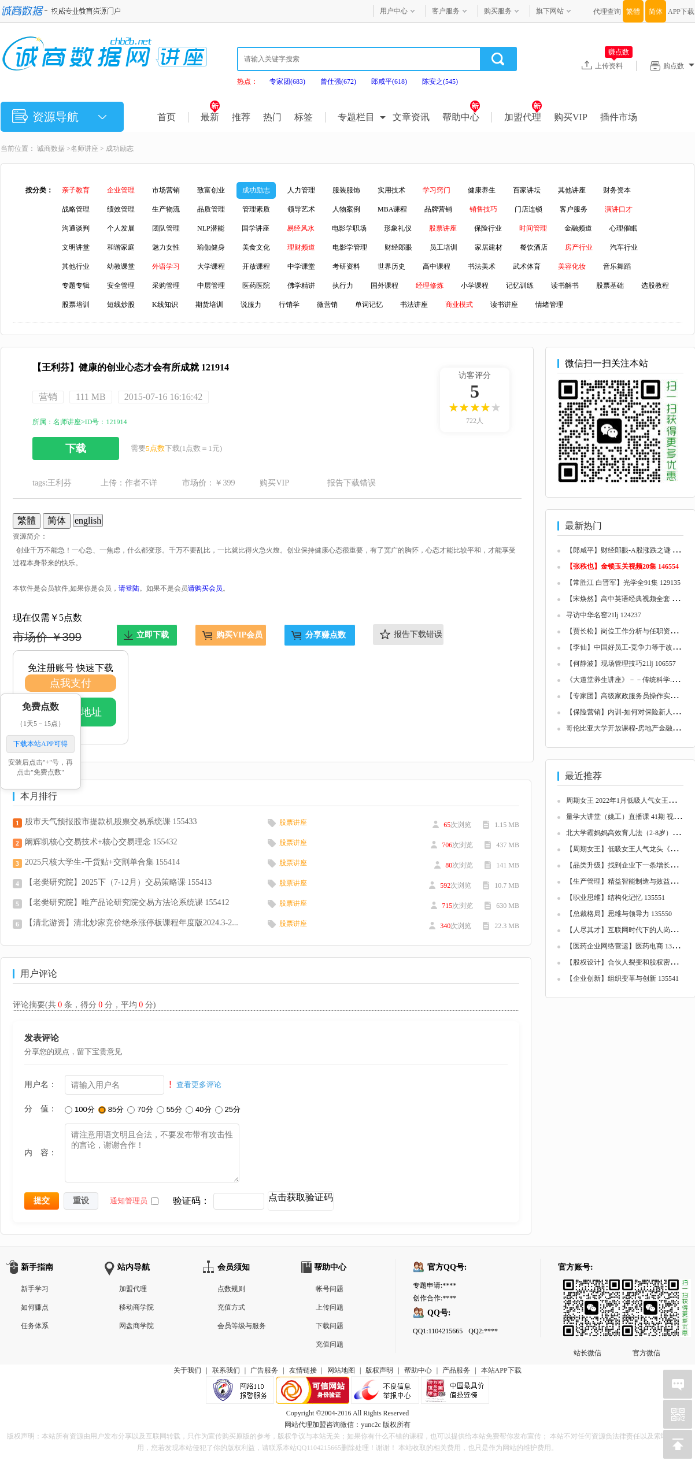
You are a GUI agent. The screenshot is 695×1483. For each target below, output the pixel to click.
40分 (198, 1109)
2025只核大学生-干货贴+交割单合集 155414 (102, 862)
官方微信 (646, 1288)
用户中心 (394, 11)
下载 (75, 448)
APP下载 (681, 12)
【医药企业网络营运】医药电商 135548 (626, 946)
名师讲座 (84, 148)
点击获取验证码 (300, 1197)
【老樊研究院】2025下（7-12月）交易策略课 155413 (118, 882)
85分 (111, 1109)
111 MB (91, 397)
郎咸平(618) (389, 81)
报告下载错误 (351, 483)
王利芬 (59, 483)
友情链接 (303, 1370)
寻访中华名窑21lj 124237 (603, 615)
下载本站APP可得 (40, 744)
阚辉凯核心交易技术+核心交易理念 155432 (101, 841)
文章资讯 (411, 117)
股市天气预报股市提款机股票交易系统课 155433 (111, 821)
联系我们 (226, 1370)
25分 (228, 1109)
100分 (80, 1109)
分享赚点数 (325, 635)
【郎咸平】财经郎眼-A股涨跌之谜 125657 (629, 550)
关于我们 (187, 1370)
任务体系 (35, 1326)
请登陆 (129, 588)
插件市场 (618, 117)
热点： (247, 81)
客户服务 (446, 11)
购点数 (678, 66)
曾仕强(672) (338, 81)
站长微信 (587, 1288)
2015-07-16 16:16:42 (163, 397)
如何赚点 (35, 1307)
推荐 (241, 117)
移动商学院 (136, 1307)
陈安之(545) (440, 81)
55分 (169, 1109)
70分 (140, 1109)
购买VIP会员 (239, 635)
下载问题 (329, 1326)
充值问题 (329, 1344)
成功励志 (120, 148)
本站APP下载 (501, 1370)
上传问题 (329, 1307)
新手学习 (35, 1289)
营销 (48, 397)
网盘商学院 (136, 1326)
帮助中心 (461, 117)
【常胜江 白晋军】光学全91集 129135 (623, 583)
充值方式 (231, 1307)
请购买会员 (205, 588)
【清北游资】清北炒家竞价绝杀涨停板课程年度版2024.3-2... (131, 922)
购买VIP (570, 117)
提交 (42, 1200)
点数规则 (231, 1289)
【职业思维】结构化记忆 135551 (615, 897)
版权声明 (379, 1370)
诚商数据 (51, 148)
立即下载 (152, 635)
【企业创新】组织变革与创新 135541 (622, 978)
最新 (210, 117)
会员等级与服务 (241, 1326)
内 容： (40, 1152)
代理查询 (607, 12)
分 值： (40, 1108)
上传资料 (614, 65)
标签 (303, 117)
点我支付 (70, 683)
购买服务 (498, 11)
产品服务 (456, 1370)
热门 (272, 117)
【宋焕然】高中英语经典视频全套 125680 (629, 599)
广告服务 (264, 1370)
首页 (166, 117)
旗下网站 (550, 11)
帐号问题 (329, 1289)
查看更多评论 (198, 1084)
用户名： (40, 1084)
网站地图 (341, 1370)
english (88, 520)
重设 (81, 1200)
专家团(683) (287, 81)
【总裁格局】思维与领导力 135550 (619, 914)
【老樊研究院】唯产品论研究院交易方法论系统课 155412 (127, 902)
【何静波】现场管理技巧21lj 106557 (621, 663)
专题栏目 (356, 117)
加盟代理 (523, 117)
